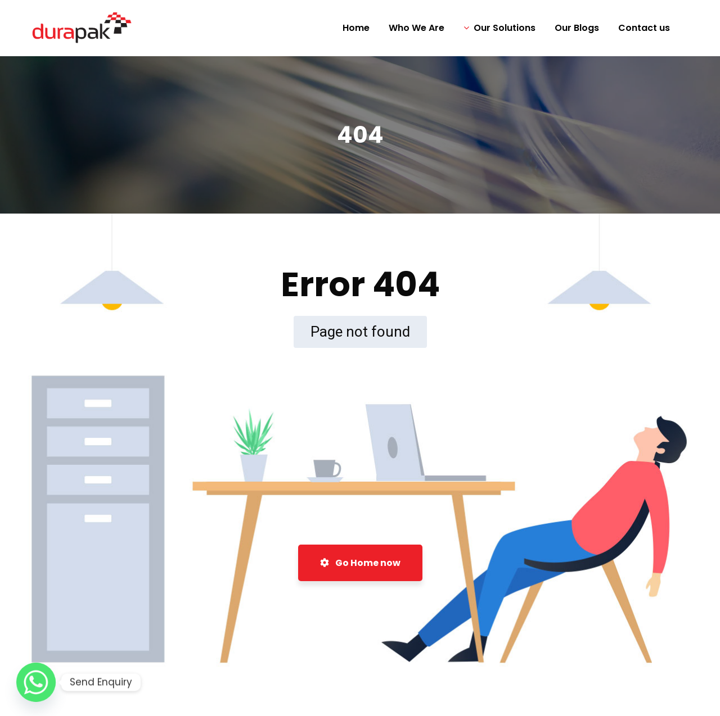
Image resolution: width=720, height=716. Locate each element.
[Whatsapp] (36, 682)
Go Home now (360, 562)
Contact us (644, 27)
